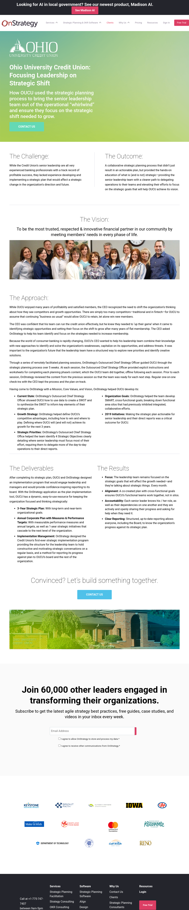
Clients (110, 22)
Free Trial (181, 22)
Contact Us (116, 892)
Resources (152, 22)
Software (85, 886)
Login (142, 892)
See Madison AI (85, 10)
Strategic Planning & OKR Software (80, 22)
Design (84, 907)
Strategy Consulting (62, 901)
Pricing (138, 22)
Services (50, 22)
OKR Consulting (59, 907)
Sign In (166, 22)
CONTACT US (26, 126)
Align (83, 901)
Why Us (122, 22)
